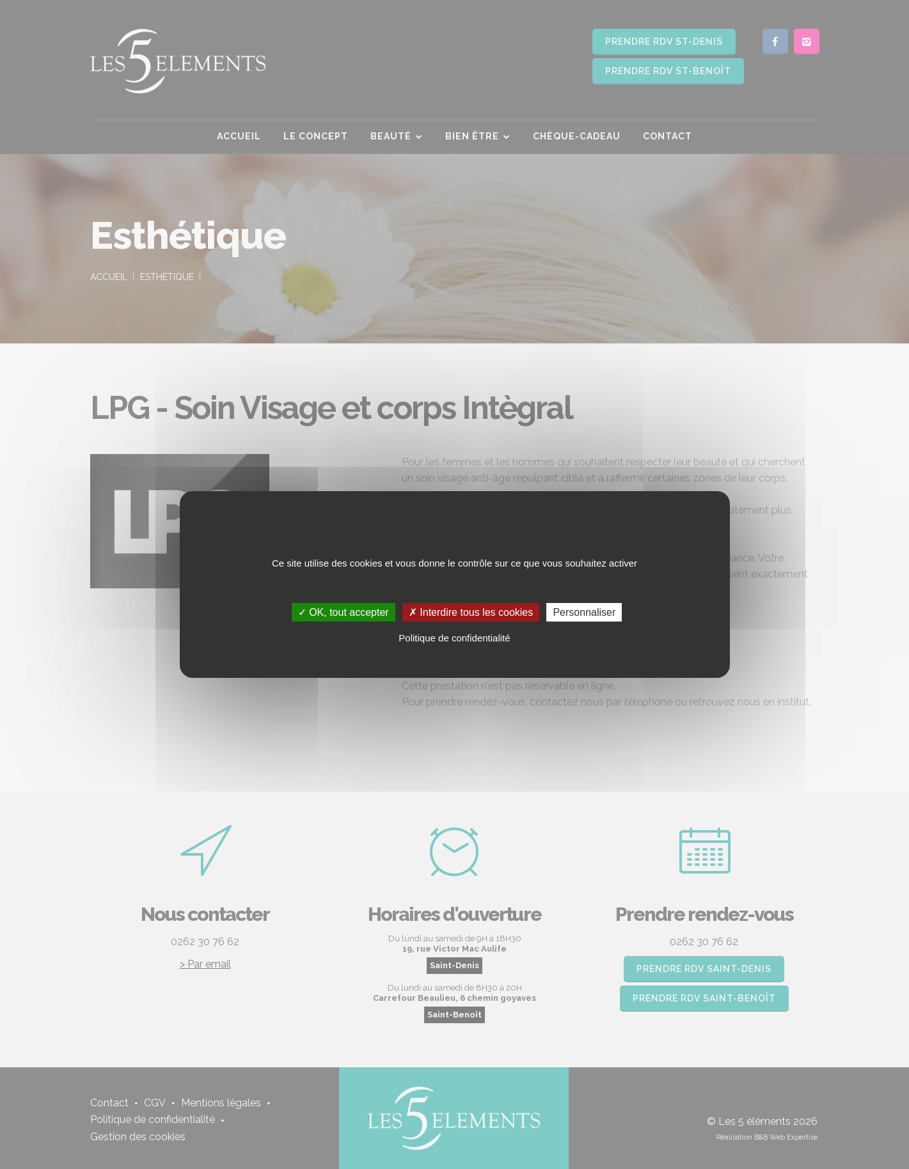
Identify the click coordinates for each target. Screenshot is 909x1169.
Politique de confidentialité (454, 637)
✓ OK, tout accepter (343, 612)
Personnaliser (584, 612)
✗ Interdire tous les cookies (471, 612)
